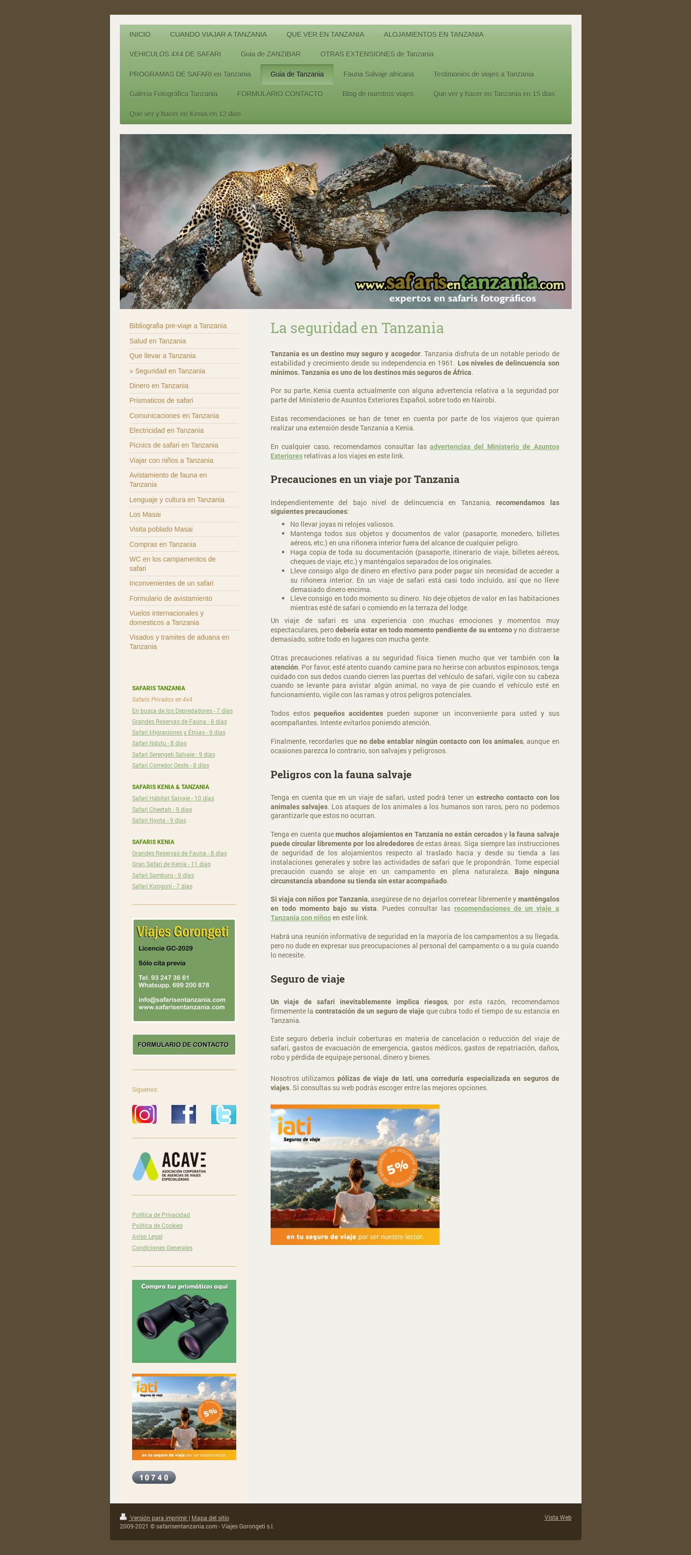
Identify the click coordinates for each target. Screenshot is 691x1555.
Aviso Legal (147, 1236)
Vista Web (558, 1517)
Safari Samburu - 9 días (163, 875)
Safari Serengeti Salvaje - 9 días (173, 754)
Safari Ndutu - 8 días (159, 743)
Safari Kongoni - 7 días (162, 886)
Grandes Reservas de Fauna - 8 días (179, 721)
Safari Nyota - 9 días (159, 820)
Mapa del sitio (210, 1518)
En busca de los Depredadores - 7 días (182, 710)
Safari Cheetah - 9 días (162, 809)
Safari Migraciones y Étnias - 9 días (178, 732)
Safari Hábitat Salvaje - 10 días (173, 798)
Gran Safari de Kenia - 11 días (171, 864)
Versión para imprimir (154, 1518)
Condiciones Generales (162, 1247)
